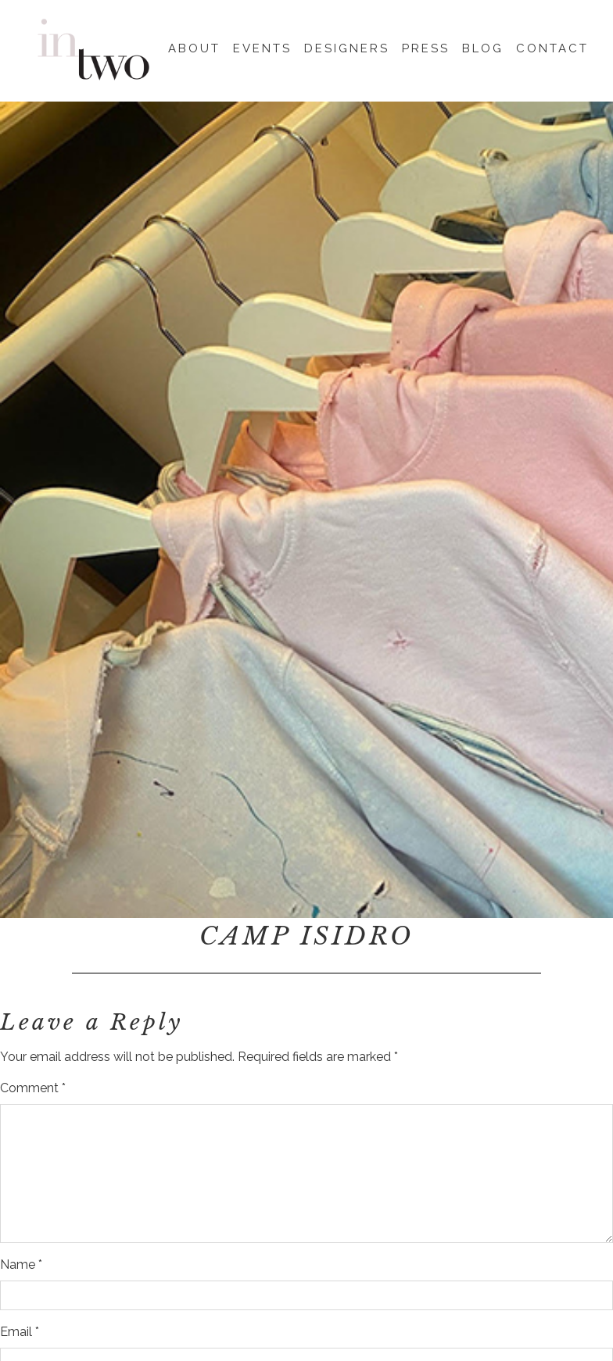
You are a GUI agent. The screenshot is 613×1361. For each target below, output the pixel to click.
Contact (552, 46)
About (194, 46)
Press (426, 46)
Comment (33, 1088)
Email (19, 1331)
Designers (346, 46)
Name (21, 1264)
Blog (483, 46)
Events (262, 46)
